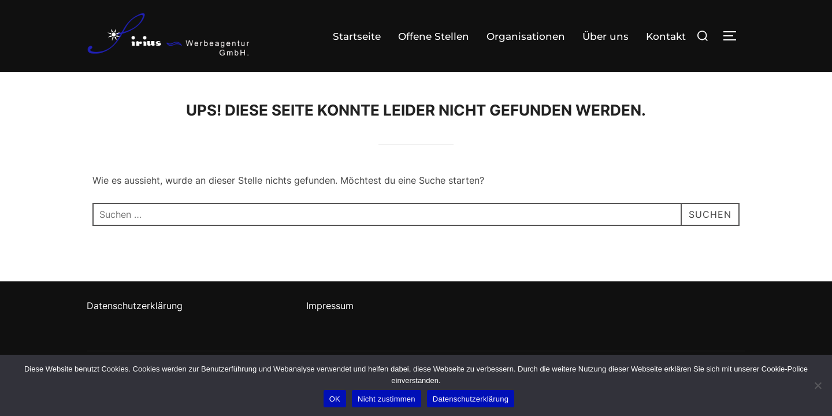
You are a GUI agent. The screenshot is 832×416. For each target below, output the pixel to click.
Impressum (330, 305)
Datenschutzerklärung (135, 305)
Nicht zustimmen (386, 399)
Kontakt (666, 36)
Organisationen (525, 36)
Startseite (357, 36)
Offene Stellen (433, 36)
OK (334, 399)
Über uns (605, 36)
